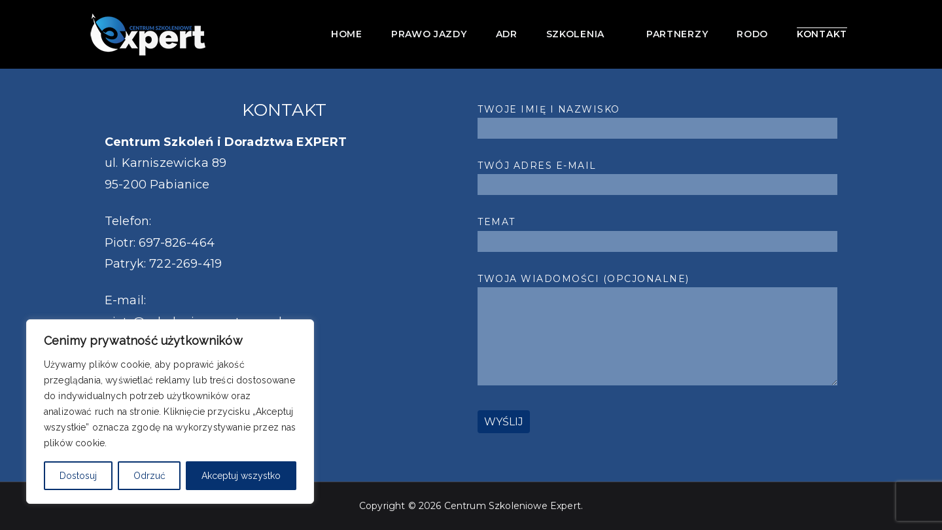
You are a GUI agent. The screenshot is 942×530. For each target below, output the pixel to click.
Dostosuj (78, 475)
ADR (506, 34)
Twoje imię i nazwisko (657, 118)
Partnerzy (677, 34)
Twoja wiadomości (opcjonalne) (657, 330)
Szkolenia (582, 33)
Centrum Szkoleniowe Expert (512, 506)
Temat (657, 231)
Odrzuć (149, 475)
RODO (752, 34)
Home (346, 34)
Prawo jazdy (429, 34)
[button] (611, 32)
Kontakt (822, 34)
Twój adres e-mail (657, 175)
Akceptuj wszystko (241, 475)
